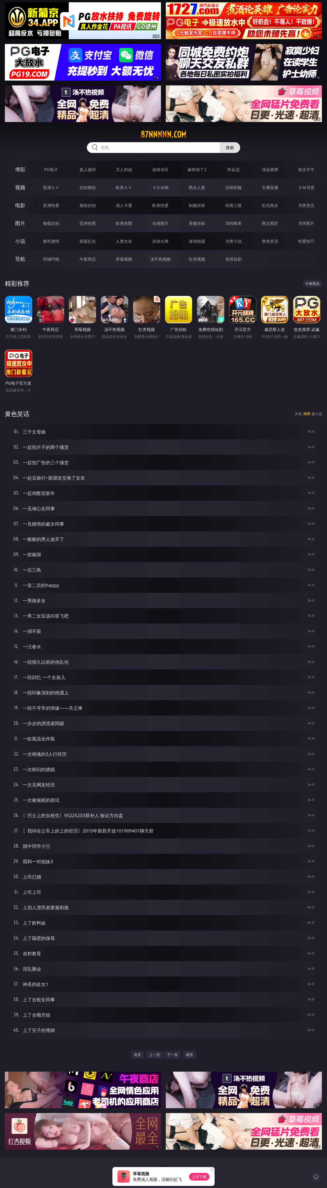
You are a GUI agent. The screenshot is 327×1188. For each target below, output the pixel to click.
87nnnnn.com (163, 134)
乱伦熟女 (270, 205)
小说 (20, 241)
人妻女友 (124, 241)
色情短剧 (233, 259)
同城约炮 (51, 259)
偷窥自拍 (51, 223)
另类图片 (306, 223)
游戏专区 (160, 169)
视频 (20, 187)
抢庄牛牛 (306, 169)
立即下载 (199, 1176)
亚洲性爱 (51, 205)
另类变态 (306, 205)
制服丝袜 (197, 205)
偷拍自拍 (87, 205)
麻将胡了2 (197, 169)
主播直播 (270, 187)
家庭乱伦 (87, 241)
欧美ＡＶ (124, 187)
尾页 (189, 1054)
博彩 (20, 169)
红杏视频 (197, 259)
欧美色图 (124, 223)
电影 (20, 205)
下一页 (172, 1054)
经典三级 (233, 205)
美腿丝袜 (197, 223)
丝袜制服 (233, 187)
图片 (20, 223)
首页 (137, 1054)
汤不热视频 (160, 259)
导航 (20, 259)
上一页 (154, 1054)
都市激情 (51, 241)
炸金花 (233, 169)
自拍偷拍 (87, 187)
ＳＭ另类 (306, 187)
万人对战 (124, 169)
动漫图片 (160, 223)
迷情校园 (197, 241)
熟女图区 (270, 223)
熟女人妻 (197, 187)
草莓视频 (124, 259)
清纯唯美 (233, 223)
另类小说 (233, 241)
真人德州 (87, 169)
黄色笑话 (270, 241)
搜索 (230, 147)
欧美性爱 (160, 205)
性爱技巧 (306, 241)
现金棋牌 (270, 169)
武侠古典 (160, 241)
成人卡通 (124, 205)
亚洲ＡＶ (51, 187)
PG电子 (51, 169)
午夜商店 (87, 259)
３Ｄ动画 (160, 187)
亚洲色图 (87, 223)
